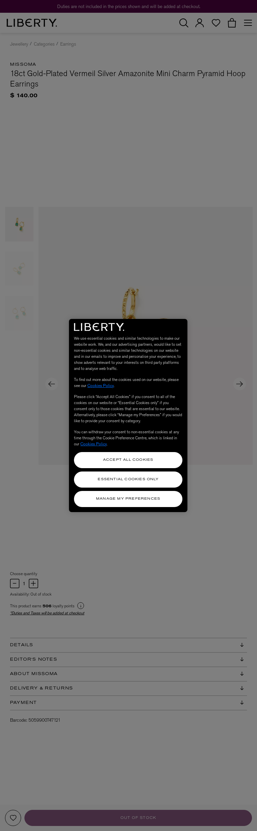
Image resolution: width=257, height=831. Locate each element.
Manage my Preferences (128, 498)
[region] (128, 415)
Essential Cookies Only (128, 479)
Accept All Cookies (128, 459)
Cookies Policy (100, 385)
